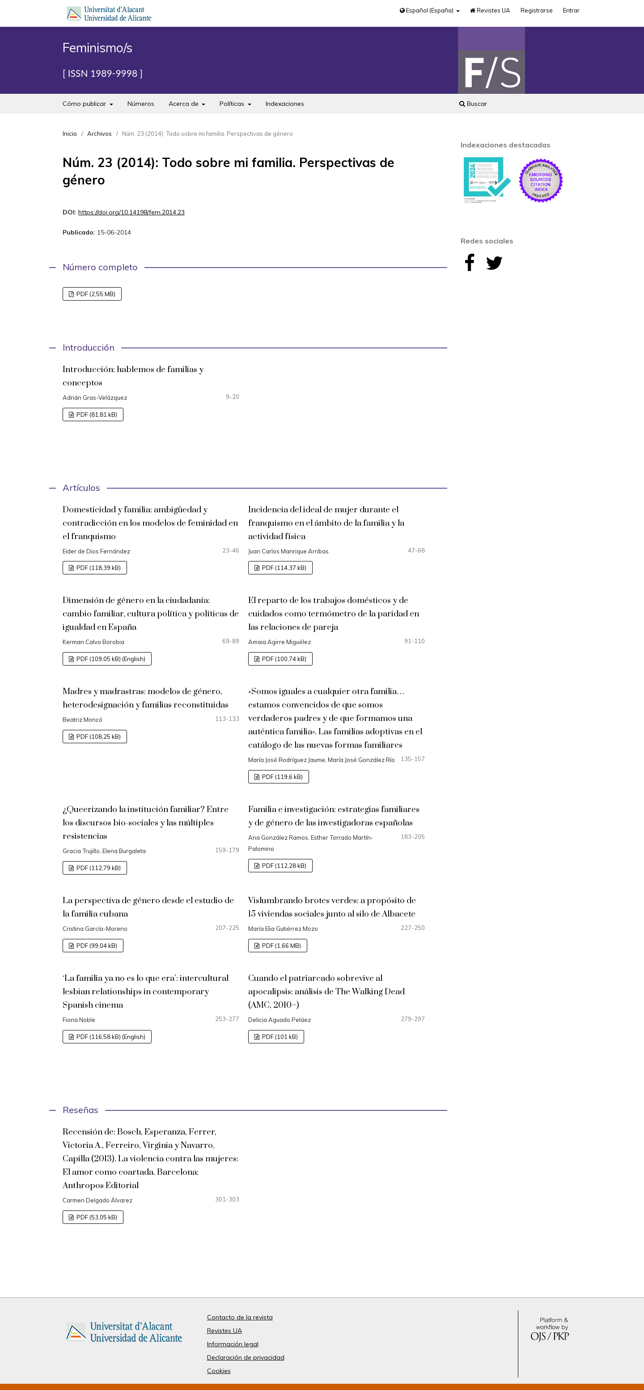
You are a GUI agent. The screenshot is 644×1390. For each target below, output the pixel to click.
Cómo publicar (85, 104)
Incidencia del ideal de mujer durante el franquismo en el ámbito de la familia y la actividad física (326, 523)
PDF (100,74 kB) (283, 658)
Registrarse (537, 10)
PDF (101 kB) (279, 1036)
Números (140, 104)
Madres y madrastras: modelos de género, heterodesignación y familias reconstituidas (146, 698)
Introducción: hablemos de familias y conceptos (133, 376)
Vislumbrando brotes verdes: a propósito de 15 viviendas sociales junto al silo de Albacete (332, 907)
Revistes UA (490, 10)
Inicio (70, 133)
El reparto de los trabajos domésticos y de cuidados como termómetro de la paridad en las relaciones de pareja (333, 613)
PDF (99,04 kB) (96, 945)
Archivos (99, 133)
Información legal (232, 1344)
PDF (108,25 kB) (98, 736)
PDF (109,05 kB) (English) (110, 658)
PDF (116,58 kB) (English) (110, 1036)
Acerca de (184, 104)
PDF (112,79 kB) (98, 867)
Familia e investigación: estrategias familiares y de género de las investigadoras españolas (333, 816)
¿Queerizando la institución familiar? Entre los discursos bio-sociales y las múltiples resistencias (146, 823)
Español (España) (427, 10)
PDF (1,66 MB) (281, 945)
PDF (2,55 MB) (95, 293)
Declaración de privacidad (245, 1357)
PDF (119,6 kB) (282, 776)
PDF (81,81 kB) (96, 414)
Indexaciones (285, 104)
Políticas (233, 104)
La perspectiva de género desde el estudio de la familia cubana (148, 907)
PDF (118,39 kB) (98, 567)
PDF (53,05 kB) (96, 1217)
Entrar (571, 10)
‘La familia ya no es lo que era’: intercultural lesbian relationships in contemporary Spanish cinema (146, 991)
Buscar (473, 104)
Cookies (219, 1371)
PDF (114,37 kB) (283, 567)
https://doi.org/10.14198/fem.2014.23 (131, 212)
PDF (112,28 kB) (283, 865)
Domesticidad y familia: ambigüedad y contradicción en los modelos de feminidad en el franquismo (150, 523)
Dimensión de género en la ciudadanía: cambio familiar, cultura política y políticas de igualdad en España (151, 613)
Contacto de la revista (240, 1317)
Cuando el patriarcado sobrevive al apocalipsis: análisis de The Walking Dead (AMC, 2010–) (326, 991)
